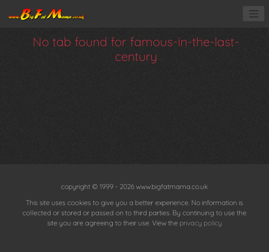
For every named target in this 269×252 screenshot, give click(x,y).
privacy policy (201, 223)
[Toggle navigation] (253, 13)
